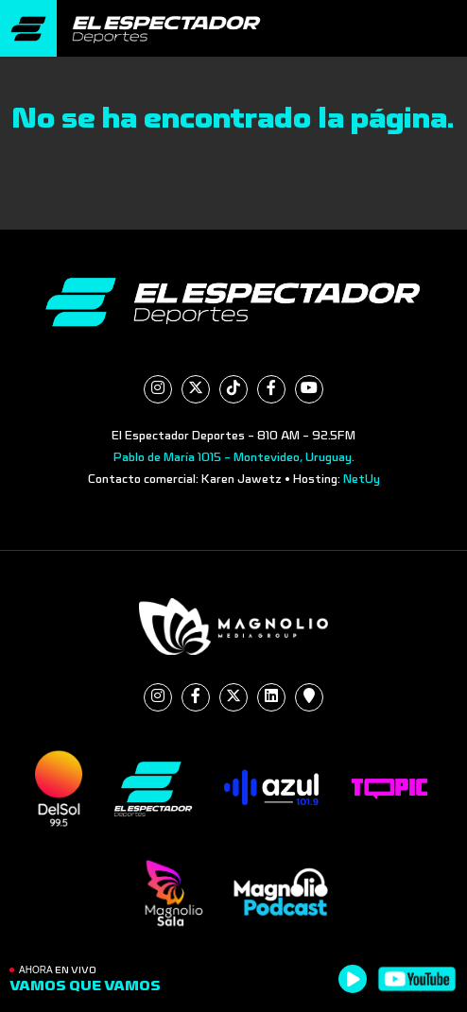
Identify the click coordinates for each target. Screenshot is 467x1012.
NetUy (361, 479)
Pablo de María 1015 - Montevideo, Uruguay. (234, 457)
